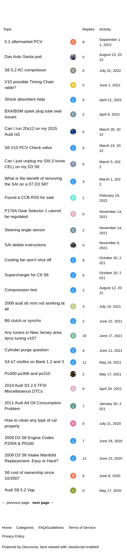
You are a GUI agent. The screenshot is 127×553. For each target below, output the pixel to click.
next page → (43, 503)
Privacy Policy (13, 536)
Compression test (21, 289)
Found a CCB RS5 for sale (29, 197)
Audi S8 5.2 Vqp (20, 489)
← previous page (15, 503)
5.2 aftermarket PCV (23, 41)
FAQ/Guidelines (51, 527)
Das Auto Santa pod (23, 56)
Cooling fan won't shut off (28, 259)
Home (7, 527)
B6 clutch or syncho (23, 320)
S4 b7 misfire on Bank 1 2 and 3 (34, 361)
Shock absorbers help (25, 99)
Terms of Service (82, 527)
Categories (25, 527)
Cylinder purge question (27, 349)
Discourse (30, 547)
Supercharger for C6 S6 (27, 274)
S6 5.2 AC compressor (25, 69)
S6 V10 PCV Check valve (28, 147)
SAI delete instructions (25, 244)
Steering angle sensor (25, 229)
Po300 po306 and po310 (27, 373)
